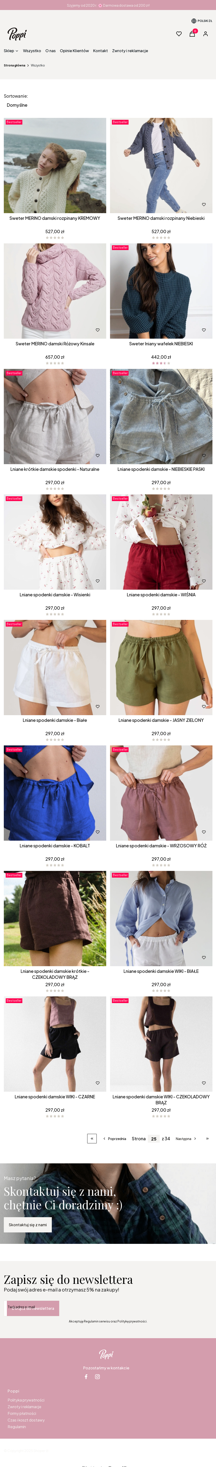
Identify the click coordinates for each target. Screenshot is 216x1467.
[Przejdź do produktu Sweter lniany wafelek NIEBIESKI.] (161, 291)
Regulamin (17, 1426)
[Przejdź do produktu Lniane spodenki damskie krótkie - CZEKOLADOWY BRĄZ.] (55, 918)
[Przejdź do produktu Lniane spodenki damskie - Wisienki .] (55, 542)
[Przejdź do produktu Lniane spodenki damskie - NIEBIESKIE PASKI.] (161, 416)
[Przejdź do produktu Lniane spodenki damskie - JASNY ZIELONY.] (161, 667)
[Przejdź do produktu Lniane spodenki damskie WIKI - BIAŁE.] (161, 918)
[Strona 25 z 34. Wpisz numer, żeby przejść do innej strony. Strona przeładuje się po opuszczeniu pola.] (154, 1139)
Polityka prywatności (26, 1399)
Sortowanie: (16, 96)
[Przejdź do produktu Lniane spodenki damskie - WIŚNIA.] (161, 542)
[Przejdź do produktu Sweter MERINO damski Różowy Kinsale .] (55, 291)
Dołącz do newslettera (33, 1308)
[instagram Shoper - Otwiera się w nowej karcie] (97, 1377)
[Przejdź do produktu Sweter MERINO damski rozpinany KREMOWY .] (55, 165)
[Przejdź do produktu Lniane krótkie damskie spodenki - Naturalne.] (55, 416)
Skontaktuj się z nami (28, 1224)
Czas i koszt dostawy (26, 1419)
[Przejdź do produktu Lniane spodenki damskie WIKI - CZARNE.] (55, 1044)
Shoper (39, 1450)
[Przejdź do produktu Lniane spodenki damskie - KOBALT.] (55, 793)
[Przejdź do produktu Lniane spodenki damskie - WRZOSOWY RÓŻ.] (161, 793)
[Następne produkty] (186, 1138)
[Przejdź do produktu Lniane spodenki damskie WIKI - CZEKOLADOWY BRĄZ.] (161, 1044)
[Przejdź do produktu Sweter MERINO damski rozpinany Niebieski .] (161, 165)
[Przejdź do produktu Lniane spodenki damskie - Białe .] (55, 667)
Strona (139, 1138)
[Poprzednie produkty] (114, 1138)
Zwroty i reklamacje (24, 1406)
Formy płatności (22, 1413)
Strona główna (14, 65)
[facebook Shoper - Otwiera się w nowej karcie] (86, 1377)
